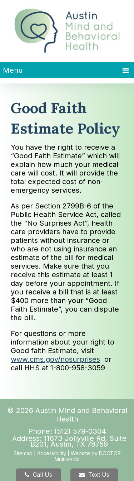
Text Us (94, 474)
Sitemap (23, 453)
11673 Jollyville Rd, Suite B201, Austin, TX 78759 (78, 441)
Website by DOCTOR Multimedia (88, 456)
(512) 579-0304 (80, 431)
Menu (13, 70)
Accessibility (51, 453)
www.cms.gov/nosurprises (55, 359)
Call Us (38, 474)
